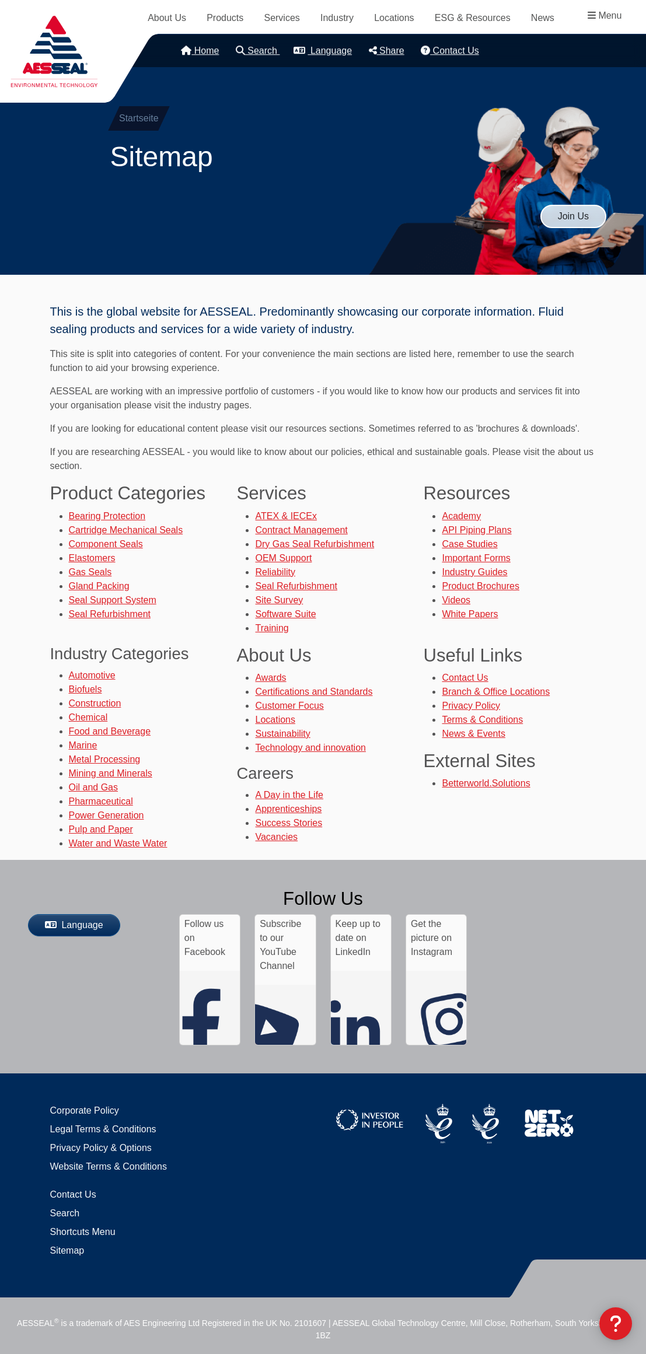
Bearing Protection (107, 516)
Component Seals (106, 544)
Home (200, 50)
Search (258, 50)
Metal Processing (105, 759)
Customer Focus (289, 706)
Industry (337, 18)
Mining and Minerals (110, 773)
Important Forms (476, 558)
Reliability (275, 572)
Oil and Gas (93, 787)
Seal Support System (112, 600)
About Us (167, 18)
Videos (456, 600)
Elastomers (92, 558)
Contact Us (450, 50)
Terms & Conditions (482, 720)
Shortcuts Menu (83, 1232)
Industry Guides (474, 572)
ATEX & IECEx (286, 516)
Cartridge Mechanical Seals (126, 530)
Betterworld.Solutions (486, 783)
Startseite (139, 118)
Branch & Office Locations (496, 692)
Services (281, 18)
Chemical (88, 717)
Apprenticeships (288, 809)
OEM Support (283, 558)
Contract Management (301, 530)
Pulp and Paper (101, 829)
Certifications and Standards (313, 692)
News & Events (473, 734)
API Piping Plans (476, 530)
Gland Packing (99, 586)
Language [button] (323, 50)
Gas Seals (90, 572)
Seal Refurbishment (110, 614)
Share (386, 50)
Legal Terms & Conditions (103, 1129)
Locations (394, 18)
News (542, 18)
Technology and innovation (310, 748)
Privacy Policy (471, 706)
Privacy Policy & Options (101, 1148)
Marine (83, 745)
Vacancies (276, 837)
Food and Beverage (110, 731)
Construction (95, 703)
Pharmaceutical (101, 801)
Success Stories (288, 823)
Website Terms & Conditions (108, 1166)
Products (225, 18)
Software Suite (285, 614)
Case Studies (469, 544)
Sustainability (282, 734)
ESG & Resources (473, 18)
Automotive (92, 675)
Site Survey (279, 600)
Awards (270, 678)
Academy (461, 516)
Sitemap (67, 1250)
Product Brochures (480, 586)
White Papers (470, 614)
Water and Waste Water (118, 843)
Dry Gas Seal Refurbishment (314, 544)
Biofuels (85, 689)
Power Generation (106, 815)
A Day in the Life (289, 795)
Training (271, 628)
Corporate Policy (84, 1110)
